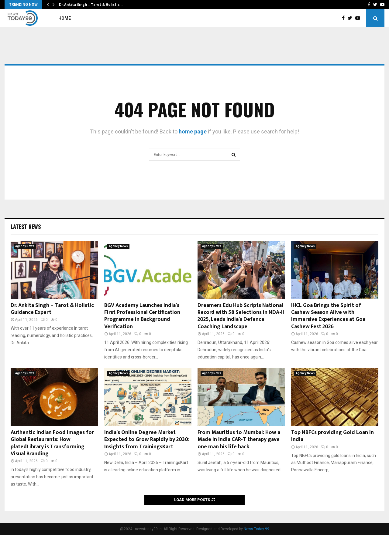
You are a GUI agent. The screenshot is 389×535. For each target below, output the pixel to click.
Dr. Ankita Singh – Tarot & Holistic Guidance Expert (52, 309)
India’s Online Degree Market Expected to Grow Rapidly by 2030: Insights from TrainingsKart (146, 439)
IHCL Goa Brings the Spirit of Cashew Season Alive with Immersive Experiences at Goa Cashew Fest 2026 (328, 316)
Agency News (24, 246)
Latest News (26, 226)
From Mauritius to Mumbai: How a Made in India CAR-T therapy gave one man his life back (239, 439)
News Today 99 (256, 529)
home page (193, 131)
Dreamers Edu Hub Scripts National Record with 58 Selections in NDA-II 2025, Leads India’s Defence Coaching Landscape (241, 316)
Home (64, 18)
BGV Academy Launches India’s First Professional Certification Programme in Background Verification (142, 316)
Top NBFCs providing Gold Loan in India (332, 436)
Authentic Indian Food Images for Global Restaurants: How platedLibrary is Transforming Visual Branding (52, 443)
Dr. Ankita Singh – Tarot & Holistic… (90, 5)
